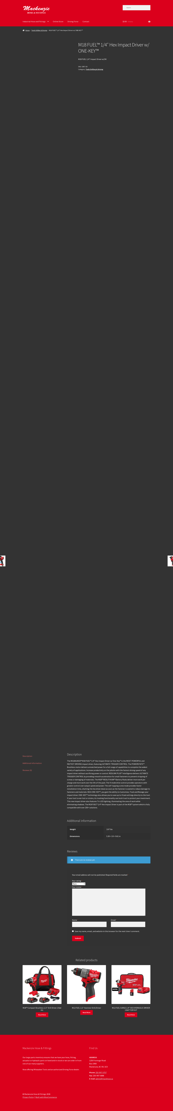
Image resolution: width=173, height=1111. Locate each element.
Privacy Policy (28, 1097)
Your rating (77, 881)
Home (27, 30)
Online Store (58, 21)
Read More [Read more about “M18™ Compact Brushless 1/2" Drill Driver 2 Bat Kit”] (42, 1015)
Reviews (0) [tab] (27, 770)
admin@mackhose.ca (104, 1079)
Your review (77, 887)
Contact (86, 21)
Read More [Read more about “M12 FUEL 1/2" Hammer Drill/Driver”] (86, 1012)
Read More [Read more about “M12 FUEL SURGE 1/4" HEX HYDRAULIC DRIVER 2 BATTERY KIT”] (131, 1015)
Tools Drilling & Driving (39, 30)
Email (114, 920)
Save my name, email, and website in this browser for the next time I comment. (107, 931)
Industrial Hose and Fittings (34, 21)
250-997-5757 (101, 1072)
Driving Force (73, 21)
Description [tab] (27, 756)
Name (75, 920)
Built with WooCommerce (46, 1097)
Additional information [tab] (32, 763)
